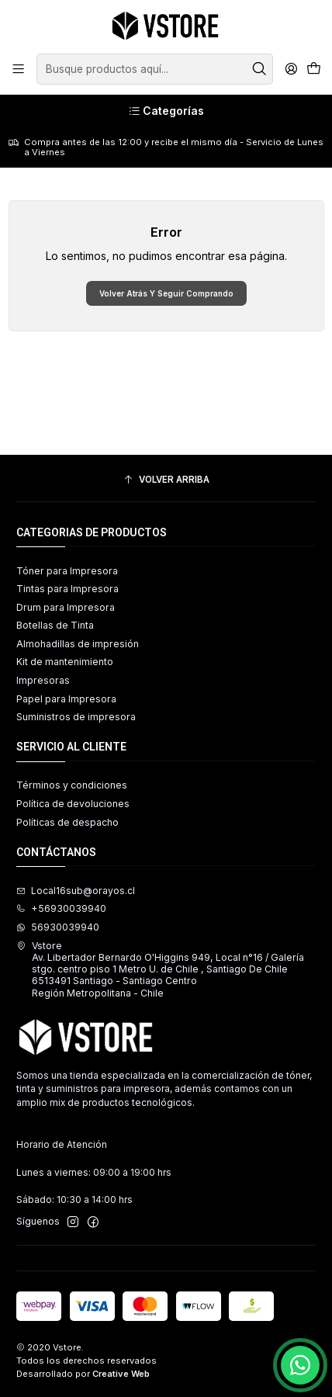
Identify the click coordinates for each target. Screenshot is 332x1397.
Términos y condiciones (71, 785)
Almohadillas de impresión (77, 644)
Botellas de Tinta (55, 625)
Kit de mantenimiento (64, 661)
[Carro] (313, 69)
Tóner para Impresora (67, 571)
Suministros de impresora (76, 717)
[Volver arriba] (166, 480)
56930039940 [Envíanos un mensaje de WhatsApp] (57, 927)
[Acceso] (291, 69)
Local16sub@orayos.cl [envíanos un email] (75, 890)
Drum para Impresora (65, 607)
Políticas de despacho (67, 822)
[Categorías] (166, 111)
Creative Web (121, 1373)
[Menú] (19, 69)
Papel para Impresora (66, 699)
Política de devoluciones (73, 803)
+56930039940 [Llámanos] (61, 908)
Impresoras (43, 680)
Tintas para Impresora (67, 589)
